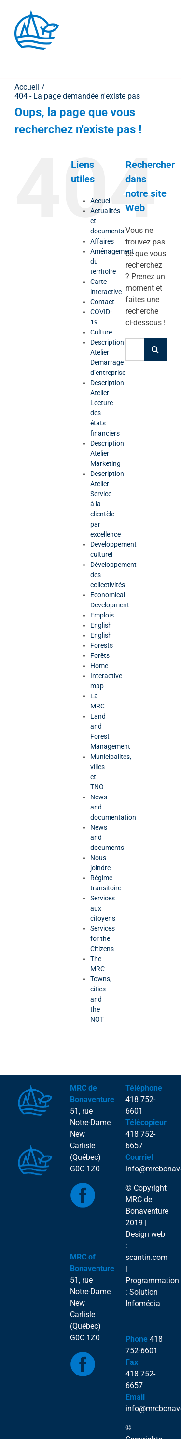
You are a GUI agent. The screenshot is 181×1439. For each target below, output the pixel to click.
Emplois (102, 615)
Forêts (100, 655)
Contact (102, 302)
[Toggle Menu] (27, 59)
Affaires (102, 241)
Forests (101, 645)
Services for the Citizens (102, 938)
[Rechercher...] (134, 349)
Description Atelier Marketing (107, 453)
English (101, 625)
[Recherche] (155, 349)
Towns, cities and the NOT (100, 999)
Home (99, 665)
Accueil (100, 201)
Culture (101, 332)
